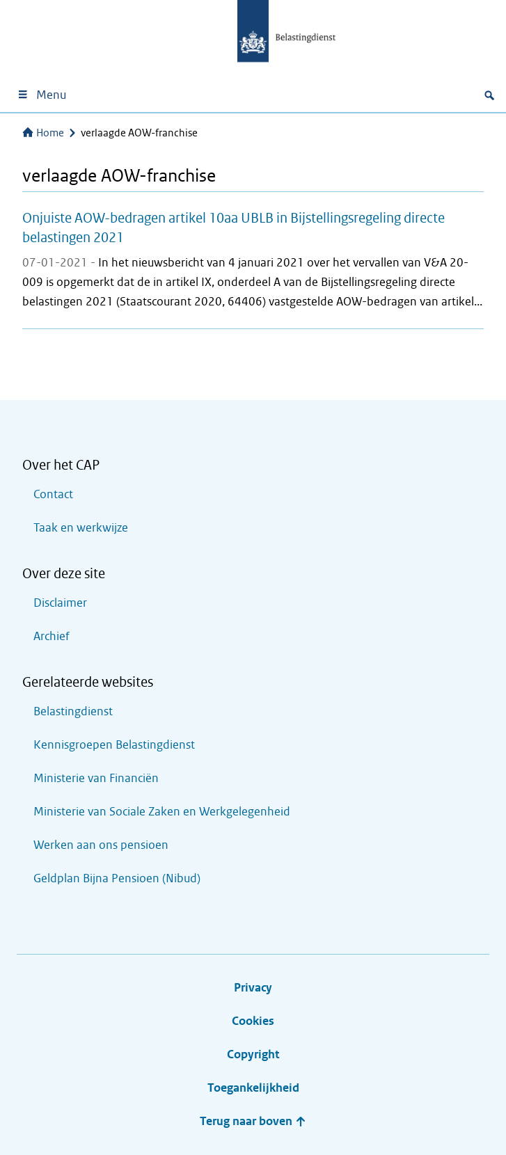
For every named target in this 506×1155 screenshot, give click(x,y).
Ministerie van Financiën (96, 778)
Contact (53, 494)
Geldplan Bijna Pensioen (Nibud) (116, 878)
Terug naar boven (253, 1121)
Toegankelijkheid (253, 1088)
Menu (41, 95)
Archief (51, 636)
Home (43, 133)
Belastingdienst (73, 711)
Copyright (253, 1054)
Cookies (253, 1021)
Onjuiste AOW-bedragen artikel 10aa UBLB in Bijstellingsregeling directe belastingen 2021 (233, 227)
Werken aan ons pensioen (100, 845)
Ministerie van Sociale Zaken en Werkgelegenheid (161, 811)
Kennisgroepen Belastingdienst (114, 745)
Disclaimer (60, 603)
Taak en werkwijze (80, 527)
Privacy (253, 987)
